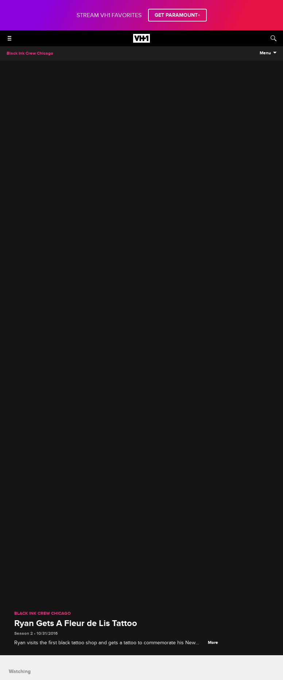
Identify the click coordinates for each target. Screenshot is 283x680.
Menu (265, 53)
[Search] (273, 38)
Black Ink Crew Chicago (42, 613)
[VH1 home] (141, 40)
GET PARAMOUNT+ (177, 15)
